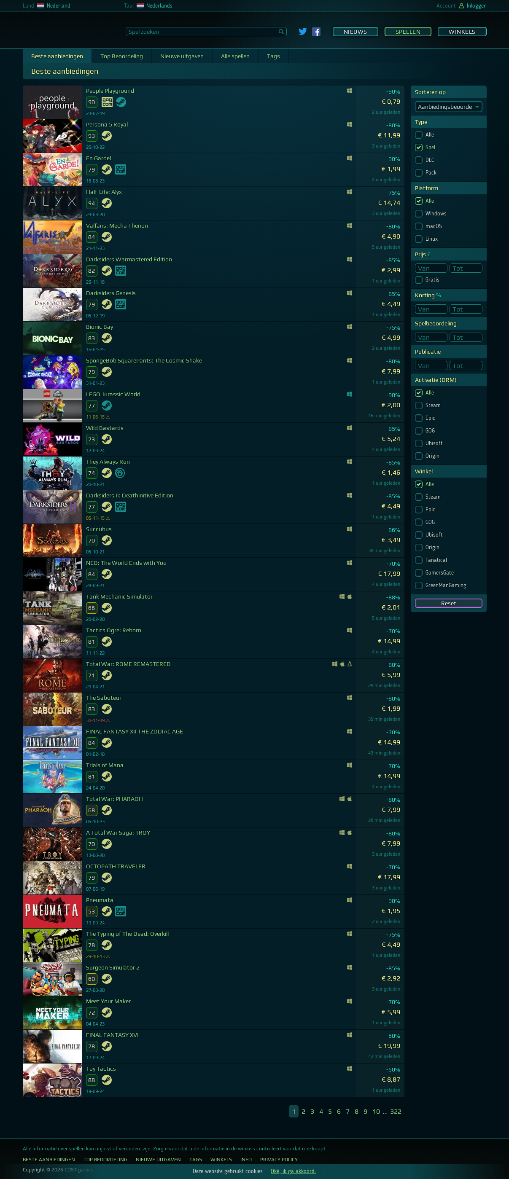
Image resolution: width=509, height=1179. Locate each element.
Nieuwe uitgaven (182, 56)
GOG (431, 431)
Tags (273, 56)
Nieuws (355, 31)
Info (246, 1160)
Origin (433, 456)
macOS (435, 226)
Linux (432, 239)
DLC (431, 160)
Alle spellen (235, 56)
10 (376, 1111)
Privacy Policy (279, 1160)
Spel (431, 147)
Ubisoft (435, 443)
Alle (431, 135)
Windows (437, 214)
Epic (431, 418)
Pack (432, 173)
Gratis (433, 280)
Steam (434, 405)
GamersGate (440, 573)
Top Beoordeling (121, 56)
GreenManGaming (447, 585)
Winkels (462, 31)
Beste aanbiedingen (57, 56)
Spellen (408, 31)
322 (395, 1111)
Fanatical (437, 560)
